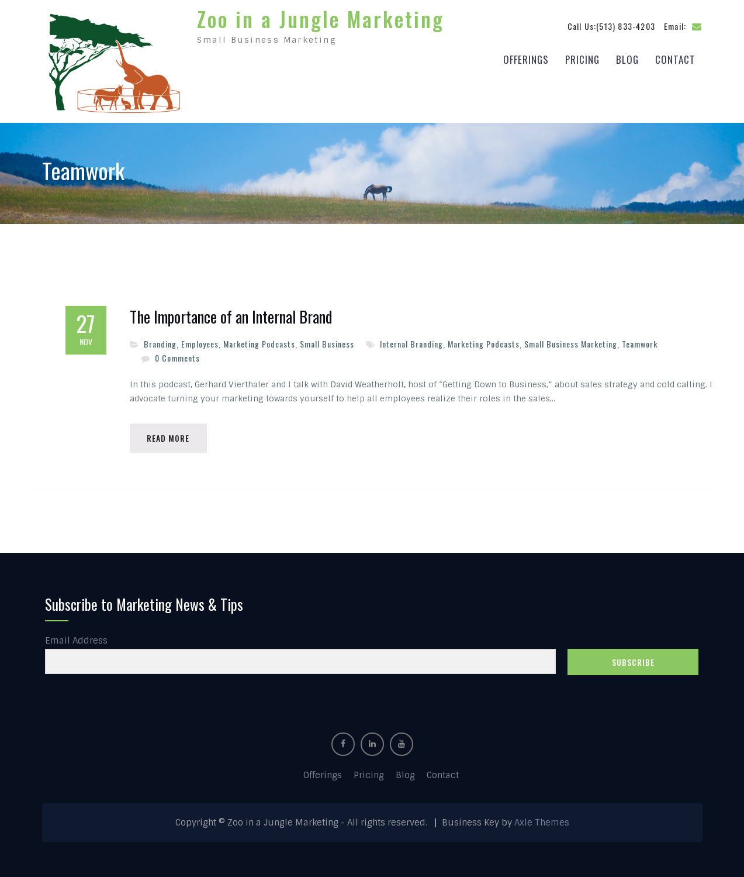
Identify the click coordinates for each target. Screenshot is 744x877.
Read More (168, 438)
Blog (627, 59)
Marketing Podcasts (259, 344)
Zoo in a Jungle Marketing (320, 19)
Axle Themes (541, 822)
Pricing (582, 59)
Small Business (327, 344)
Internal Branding (411, 344)
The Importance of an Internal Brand (231, 317)
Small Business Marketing (570, 344)
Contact (675, 59)
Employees (200, 344)
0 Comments (177, 358)
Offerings (526, 59)
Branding (160, 344)
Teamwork (640, 344)
